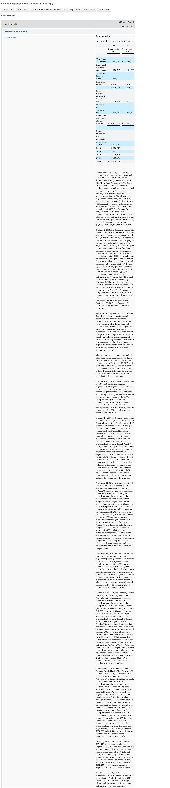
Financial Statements (20, 9)
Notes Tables (88, 9)
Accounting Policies (71, 9)
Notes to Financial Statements (45, 9)
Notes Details (103, 9)
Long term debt (10, 37)
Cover (4, 9)
